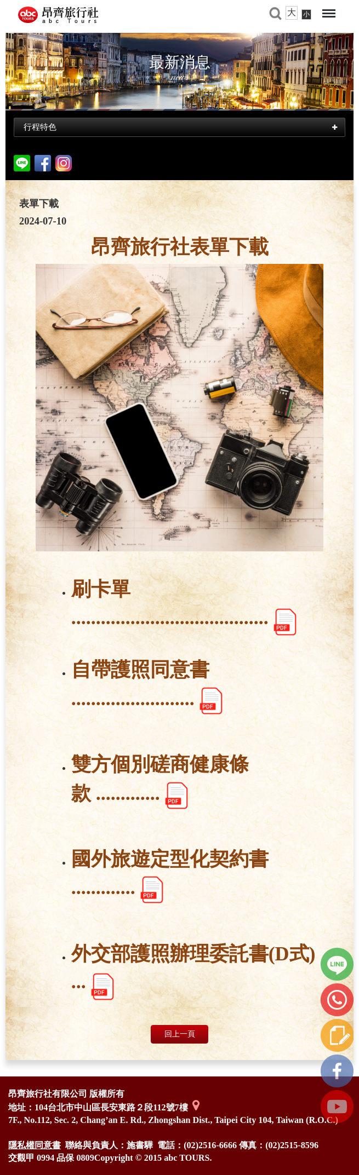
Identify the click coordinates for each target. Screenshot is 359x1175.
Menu (328, 13)
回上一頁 (179, 1034)
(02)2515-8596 (291, 1145)
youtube (337, 1106)
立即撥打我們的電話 (337, 999)
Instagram (63, 163)
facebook (43, 163)
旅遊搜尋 (275, 13)
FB (337, 1071)
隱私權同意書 (34, 1145)
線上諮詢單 (337, 1035)
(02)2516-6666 (210, 1145)
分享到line (22, 163)
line (337, 964)
